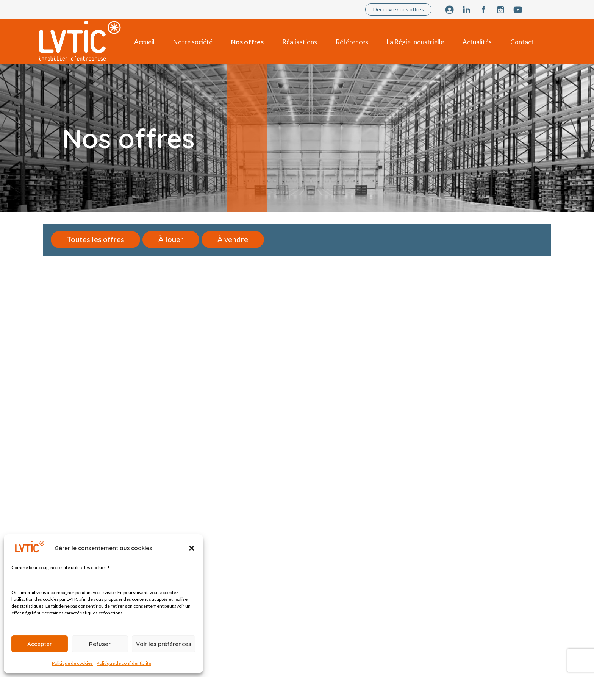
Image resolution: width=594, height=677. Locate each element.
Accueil (144, 42)
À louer (170, 239)
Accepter (39, 643)
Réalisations (299, 42)
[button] (191, 548)
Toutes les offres (95, 239)
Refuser (100, 643)
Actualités (477, 42)
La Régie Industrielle (415, 42)
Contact (522, 42)
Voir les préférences (163, 643)
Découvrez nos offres (398, 9)
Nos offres (247, 42)
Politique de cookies (72, 663)
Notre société (193, 42)
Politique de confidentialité (124, 663)
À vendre (232, 239)
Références (352, 42)
